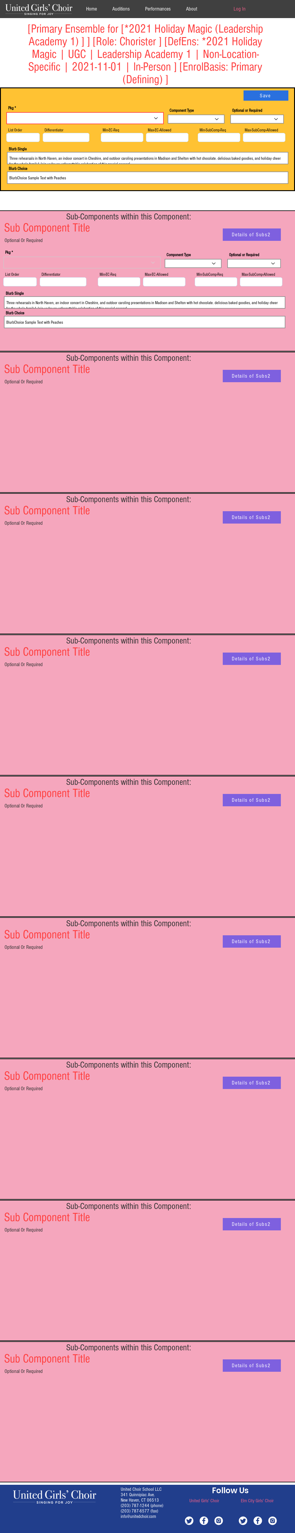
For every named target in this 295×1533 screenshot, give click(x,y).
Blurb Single (18, 149)
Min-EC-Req (111, 130)
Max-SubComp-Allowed (261, 130)
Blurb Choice (18, 169)
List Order (15, 130)
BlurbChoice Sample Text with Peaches (147, 178)
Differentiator (54, 130)
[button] (191, 9)
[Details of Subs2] (252, 234)
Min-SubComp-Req (213, 130)
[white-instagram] (219, 1520)
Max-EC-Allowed (159, 130)
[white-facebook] (204, 1520)
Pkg (11, 108)
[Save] (266, 95)
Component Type (181, 111)
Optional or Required (247, 111)
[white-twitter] (189, 1520)
